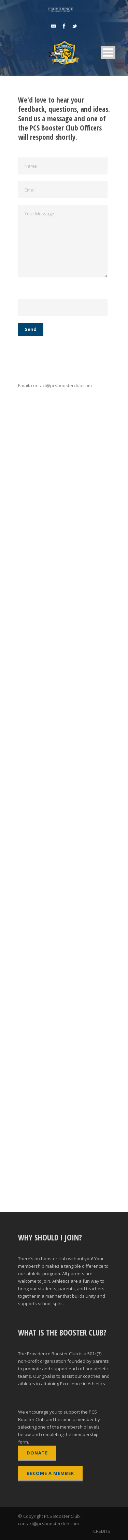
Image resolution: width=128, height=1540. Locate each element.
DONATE (37, 1453)
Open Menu (108, 52)
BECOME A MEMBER (50, 1473)
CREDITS (101, 1531)
